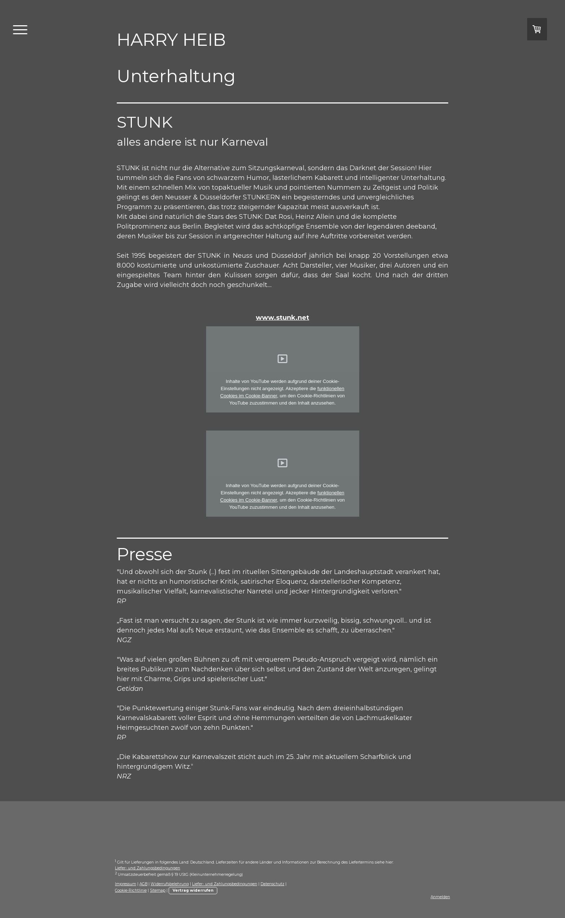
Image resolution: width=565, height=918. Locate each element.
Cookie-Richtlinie (131, 890)
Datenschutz (272, 884)
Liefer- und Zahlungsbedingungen (147, 868)
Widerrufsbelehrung (170, 884)
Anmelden (440, 897)
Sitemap (157, 890)
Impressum (125, 884)
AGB (143, 884)
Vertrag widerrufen (193, 890)
